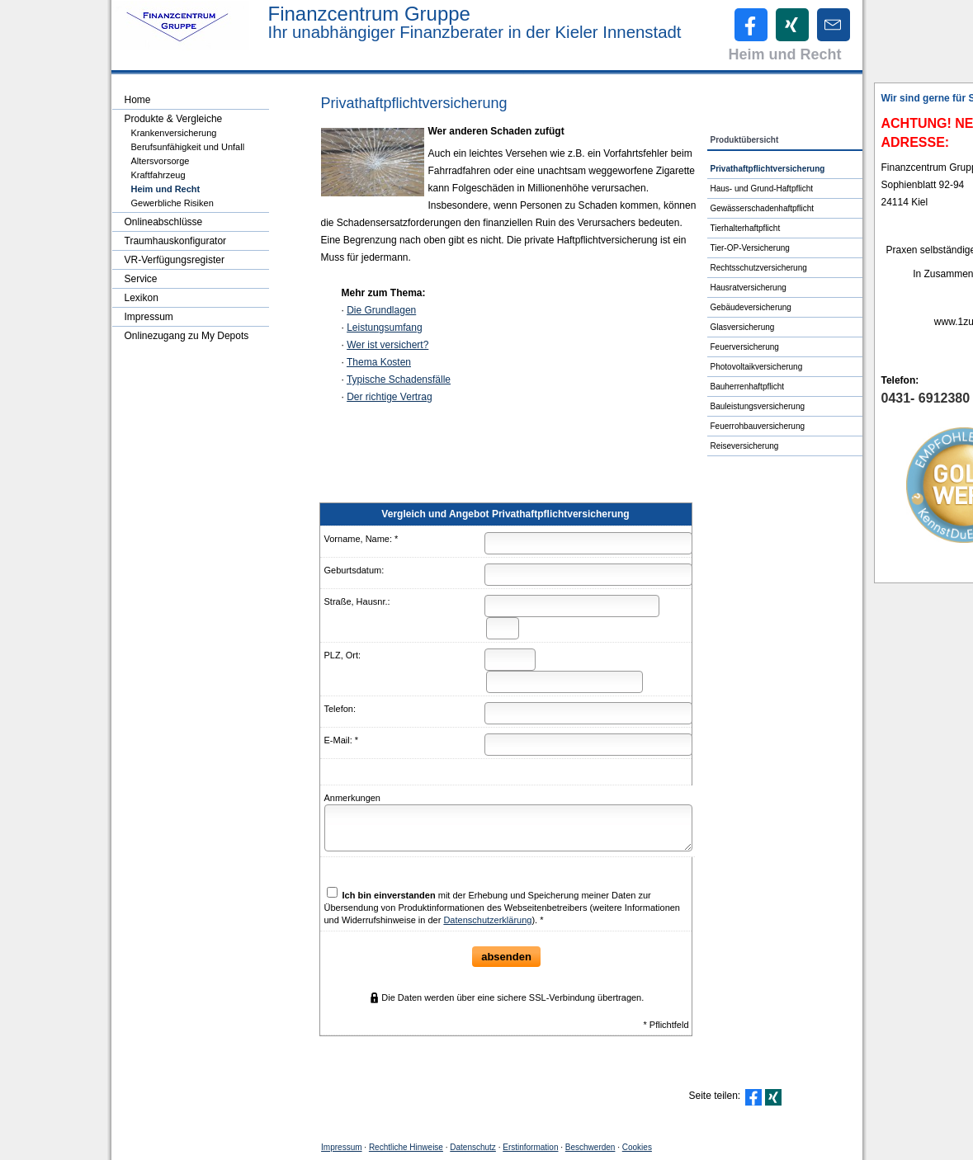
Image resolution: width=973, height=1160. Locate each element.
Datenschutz (473, 1147)
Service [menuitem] (141, 279)
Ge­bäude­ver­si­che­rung (751, 307)
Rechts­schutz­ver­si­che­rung (759, 267)
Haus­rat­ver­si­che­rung (748, 287)
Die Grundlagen (381, 310)
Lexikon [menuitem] (141, 298)
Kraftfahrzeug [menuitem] (158, 175)
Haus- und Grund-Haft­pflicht (762, 188)
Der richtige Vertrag (389, 397)
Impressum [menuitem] (149, 317)
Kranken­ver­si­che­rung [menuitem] (174, 133)
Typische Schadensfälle (399, 379)
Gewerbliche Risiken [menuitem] (172, 203)
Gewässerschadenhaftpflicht (763, 208)
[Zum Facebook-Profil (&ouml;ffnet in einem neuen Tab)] (751, 24)
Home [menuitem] (138, 100)
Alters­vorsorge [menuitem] (160, 161)
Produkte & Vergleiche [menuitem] (174, 119)
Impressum (341, 1147)
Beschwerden (590, 1147)
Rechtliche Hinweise (406, 1147)
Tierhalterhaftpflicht (746, 228)
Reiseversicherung (745, 445)
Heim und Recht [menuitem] (166, 189)
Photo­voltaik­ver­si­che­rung (757, 366)
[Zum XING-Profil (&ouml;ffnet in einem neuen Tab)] (792, 24)
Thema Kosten (379, 362)
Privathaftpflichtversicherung (768, 168)
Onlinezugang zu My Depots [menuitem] (187, 336)
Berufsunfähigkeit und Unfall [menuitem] (188, 147)
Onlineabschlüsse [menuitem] (164, 222)
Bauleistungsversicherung (758, 406)
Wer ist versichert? (387, 345)
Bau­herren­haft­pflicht (748, 386)
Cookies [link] (637, 1147)
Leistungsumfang (384, 327)
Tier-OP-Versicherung (750, 247)
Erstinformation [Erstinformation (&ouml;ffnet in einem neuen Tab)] (530, 1147)
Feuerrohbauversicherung (758, 426)
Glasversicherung (743, 327)
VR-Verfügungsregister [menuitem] (174, 260)
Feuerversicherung (745, 346)
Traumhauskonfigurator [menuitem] (176, 241)
